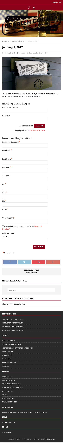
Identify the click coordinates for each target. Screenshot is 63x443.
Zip (4, 201)
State (4, 192)
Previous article (31, 270)
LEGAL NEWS (6, 359)
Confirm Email (8, 217)
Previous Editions (36, 53)
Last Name (7, 158)
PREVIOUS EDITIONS (9, 362)
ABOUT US (5, 366)
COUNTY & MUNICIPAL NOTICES (12, 387)
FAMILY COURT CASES (9, 402)
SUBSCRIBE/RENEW (8, 341)
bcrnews (22, 53)
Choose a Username (11, 142)
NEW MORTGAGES (8, 380)
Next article (31, 273)
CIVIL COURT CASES (8, 398)
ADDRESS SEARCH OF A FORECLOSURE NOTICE (17, 348)
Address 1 (6, 167)
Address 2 (6, 176)
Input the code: (8, 233)
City (4, 184)
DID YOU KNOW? (7, 352)
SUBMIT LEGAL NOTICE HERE (11, 344)
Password (6, 116)
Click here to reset (37, 130)
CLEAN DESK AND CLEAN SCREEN (13, 330)
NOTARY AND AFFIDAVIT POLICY (12, 326)
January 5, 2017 (9, 53)
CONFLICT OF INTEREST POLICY (12, 323)
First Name (7, 150)
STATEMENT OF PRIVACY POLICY (13, 319)
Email (5, 209)
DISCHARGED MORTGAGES (11, 384)
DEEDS (4, 395)
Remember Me (27, 126)
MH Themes (50, 439)
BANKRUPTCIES (7, 377)
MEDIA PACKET (7, 355)
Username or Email (10, 107)
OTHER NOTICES (7, 391)
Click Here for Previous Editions (13, 304)
